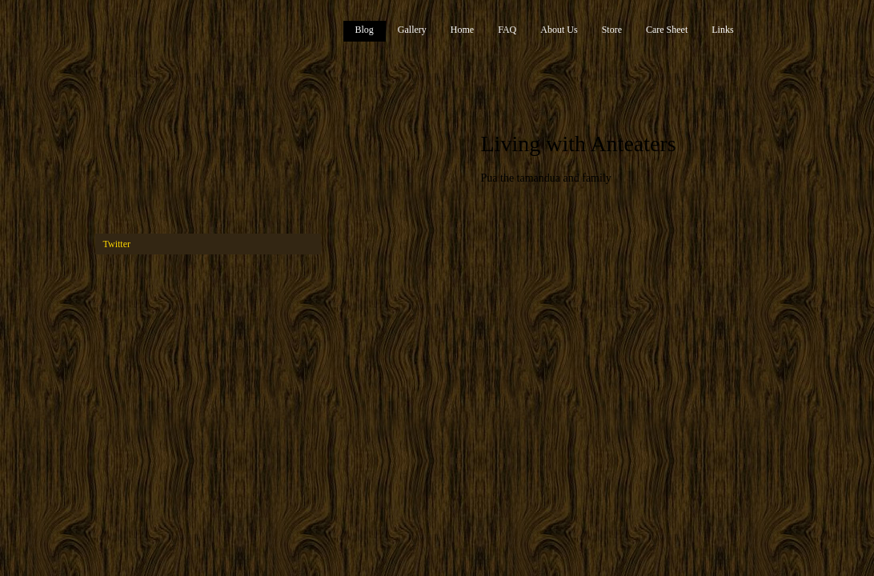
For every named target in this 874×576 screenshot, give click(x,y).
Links (722, 29)
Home (462, 29)
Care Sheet (667, 29)
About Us (558, 29)
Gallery (412, 29)
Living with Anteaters (578, 143)
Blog (364, 29)
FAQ (507, 29)
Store (612, 29)
